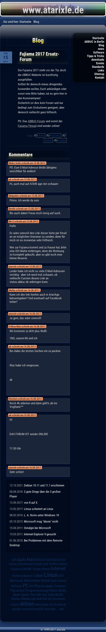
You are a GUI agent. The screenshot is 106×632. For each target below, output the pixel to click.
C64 (48, 560)
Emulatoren (26, 564)
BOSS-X (40, 560)
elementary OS (44, 604)
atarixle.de (44, 599)
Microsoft (16, 581)
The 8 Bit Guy (38, 594)
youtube (50, 609)
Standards (98, 67)
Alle (61, 609)
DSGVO (56, 560)
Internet (47, 140)
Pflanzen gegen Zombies (49, 586)
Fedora (62, 564)
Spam (16, 595)
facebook (60, 604)
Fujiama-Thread (27, 126)
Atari (41, 135)
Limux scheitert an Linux (38, 509)
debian (27, 604)
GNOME (27, 569)
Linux (50, 574)
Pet (31, 586)
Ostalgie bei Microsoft (37, 528)
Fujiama (55, 135)
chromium (58, 599)
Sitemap (99, 74)
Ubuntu (15, 599)
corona (14, 604)
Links (101, 70)
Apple (21, 559)
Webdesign (28, 599)
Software (98, 52)
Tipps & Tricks (95, 56)
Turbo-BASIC (55, 594)
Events (100, 63)
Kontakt (99, 77)
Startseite (98, 38)
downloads (97, 59)
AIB (13, 560)
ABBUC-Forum (36, 121)
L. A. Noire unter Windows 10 (41, 515)
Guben (37, 569)
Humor (46, 569)
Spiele (25, 595)
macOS (39, 609)
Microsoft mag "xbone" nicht (41, 521)
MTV (61, 576)
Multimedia (32, 580)
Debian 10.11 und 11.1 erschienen (44, 485)
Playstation (17, 590)
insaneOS (28, 609)
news (101, 49)
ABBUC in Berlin (94, 41)
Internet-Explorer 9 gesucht (40, 534)
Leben (62, 140)
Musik (45, 581)
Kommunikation (22, 576)
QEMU (62, 590)
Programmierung (36, 590)
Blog (101, 45)
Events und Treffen (46, 564)
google (16, 609)
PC (25, 585)
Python (53, 590)
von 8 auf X (30, 502)
